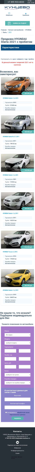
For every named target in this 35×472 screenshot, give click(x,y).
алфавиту (20, 59)
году (26, 59)
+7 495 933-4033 (16, 2)
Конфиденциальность (17, 450)
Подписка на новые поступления (17, 445)
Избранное (9, 15)
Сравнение (26, 15)
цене (14, 59)
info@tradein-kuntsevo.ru (22, 438)
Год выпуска (9, 347)
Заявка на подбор (17, 23)
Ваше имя (17, 395)
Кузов (7, 371)
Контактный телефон (17, 403)
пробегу (31, 59)
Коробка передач (10, 379)
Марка (7, 331)
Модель (7, 339)
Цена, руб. (8, 363)
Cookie (17, 453)
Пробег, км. (8, 355)
